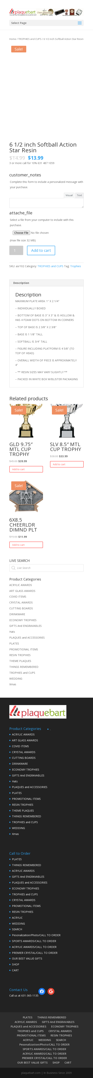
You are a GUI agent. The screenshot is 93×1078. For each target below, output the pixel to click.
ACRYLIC (17, 917)
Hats (12, 631)
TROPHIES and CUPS (29, 39)
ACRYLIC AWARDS (20, 585)
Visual (69, 195)
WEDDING (15, 678)
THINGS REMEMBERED (23, 667)
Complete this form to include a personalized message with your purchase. (46, 184)
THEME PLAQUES (20, 661)
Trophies (75, 266)
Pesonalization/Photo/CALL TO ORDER (36, 935)
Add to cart (41, 250)
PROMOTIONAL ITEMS (23, 649)
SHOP (15, 964)
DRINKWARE (17, 614)
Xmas (12, 684)
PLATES (14, 643)
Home (12, 39)
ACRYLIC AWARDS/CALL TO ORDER (34, 947)
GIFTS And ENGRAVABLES (25, 626)
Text (79, 195)
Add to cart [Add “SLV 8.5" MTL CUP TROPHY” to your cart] (59, 464)
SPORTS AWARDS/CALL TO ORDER (34, 941)
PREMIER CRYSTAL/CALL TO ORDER (34, 953)
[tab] (46, 283)
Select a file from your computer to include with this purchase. (46, 230)
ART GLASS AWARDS (22, 591)
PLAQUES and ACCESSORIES (27, 637)
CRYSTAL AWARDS (21, 602)
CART (15, 970)
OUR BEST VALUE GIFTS (27, 958)
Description (21, 283)
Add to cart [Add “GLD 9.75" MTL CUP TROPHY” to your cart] (18, 469)
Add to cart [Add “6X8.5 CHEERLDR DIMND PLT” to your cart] (18, 545)
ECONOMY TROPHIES (23, 620)
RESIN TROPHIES (20, 655)
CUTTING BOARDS (21, 608)
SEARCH (17, 929)
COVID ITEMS (17, 596)
